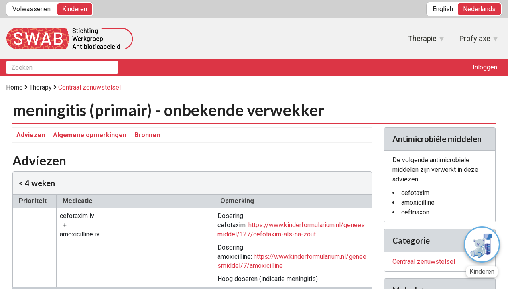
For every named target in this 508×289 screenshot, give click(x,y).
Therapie (422, 41)
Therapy (40, 87)
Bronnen (147, 135)
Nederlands (479, 9)
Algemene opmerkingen (89, 135)
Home (14, 87)
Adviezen (30, 135)
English (443, 9)
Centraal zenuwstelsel (89, 87)
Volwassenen (31, 9)
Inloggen (485, 67)
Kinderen (74, 9)
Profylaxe (474, 41)
